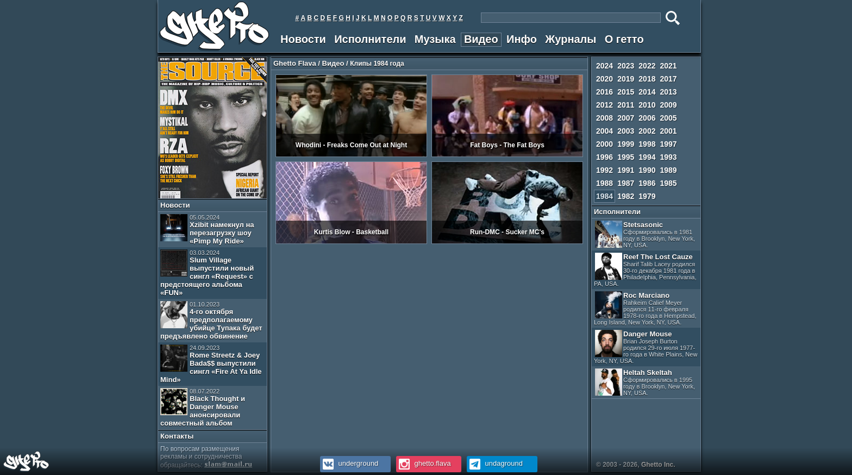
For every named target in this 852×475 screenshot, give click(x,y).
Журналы (570, 39)
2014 (646, 92)
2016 (604, 92)
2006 (646, 118)
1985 (668, 183)
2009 (668, 105)
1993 (668, 157)
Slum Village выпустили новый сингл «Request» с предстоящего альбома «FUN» (207, 273)
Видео (481, 39)
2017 (668, 78)
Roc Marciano (645, 308)
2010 (646, 105)
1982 (625, 196)
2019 (625, 78)
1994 (646, 157)
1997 (668, 144)
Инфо (521, 39)
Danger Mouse (645, 347)
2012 (604, 105)
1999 (625, 144)
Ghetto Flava (294, 63)
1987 (625, 183)
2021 (668, 65)
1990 (646, 170)
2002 (646, 131)
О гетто (624, 39)
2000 (604, 144)
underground (349, 463)
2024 (604, 65)
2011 (625, 105)
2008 (604, 118)
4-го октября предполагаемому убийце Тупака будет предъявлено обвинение (211, 320)
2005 (668, 118)
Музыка (435, 39)
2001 (668, 131)
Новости (303, 39)
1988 (604, 183)
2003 (625, 131)
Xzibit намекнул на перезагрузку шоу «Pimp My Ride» (207, 229)
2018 (646, 78)
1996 (604, 157)
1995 (625, 157)
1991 (625, 170)
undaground (495, 463)
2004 (604, 131)
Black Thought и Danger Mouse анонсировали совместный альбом (202, 407)
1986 (646, 183)
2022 (646, 65)
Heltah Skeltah (645, 382)
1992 (604, 170)
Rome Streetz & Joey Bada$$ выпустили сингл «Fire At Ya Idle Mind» (211, 364)
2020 (604, 78)
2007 (625, 118)
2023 (625, 65)
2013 (668, 92)
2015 (625, 92)
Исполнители (370, 39)
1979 (646, 196)
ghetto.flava (423, 463)
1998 (646, 144)
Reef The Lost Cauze (645, 270)
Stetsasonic (645, 234)
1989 (668, 170)
